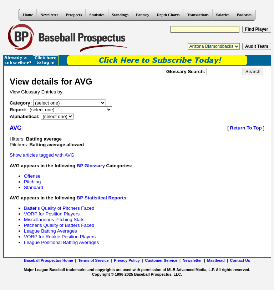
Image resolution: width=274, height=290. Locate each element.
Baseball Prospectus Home (48, 260)
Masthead (216, 260)
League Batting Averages (50, 231)
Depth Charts (168, 14)
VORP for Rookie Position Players (60, 236)
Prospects (74, 14)
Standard (33, 187)
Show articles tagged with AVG (42, 155)
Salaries (222, 14)
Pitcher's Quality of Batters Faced (59, 225)
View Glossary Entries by (36, 92)
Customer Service (161, 260)
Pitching (32, 181)
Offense (32, 176)
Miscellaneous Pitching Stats (54, 219)
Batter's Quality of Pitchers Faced (59, 208)
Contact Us (240, 260)
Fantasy (142, 14)
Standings (120, 14)
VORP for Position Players (52, 214)
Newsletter (49, 14)
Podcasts (244, 14)
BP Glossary (91, 165)
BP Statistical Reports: (102, 197)
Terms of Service (93, 260)
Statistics (96, 14)
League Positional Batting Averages (61, 242)
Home (28, 14)
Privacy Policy (126, 260)
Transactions (197, 14)
